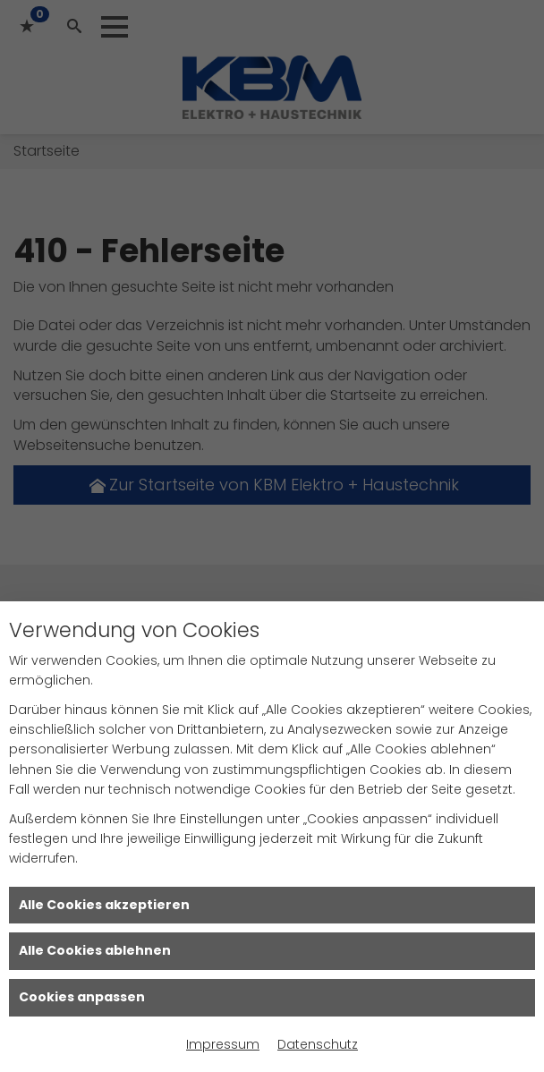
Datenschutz (317, 1044)
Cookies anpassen (82, 997)
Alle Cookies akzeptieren (104, 905)
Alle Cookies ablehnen (95, 950)
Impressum (222, 1044)
